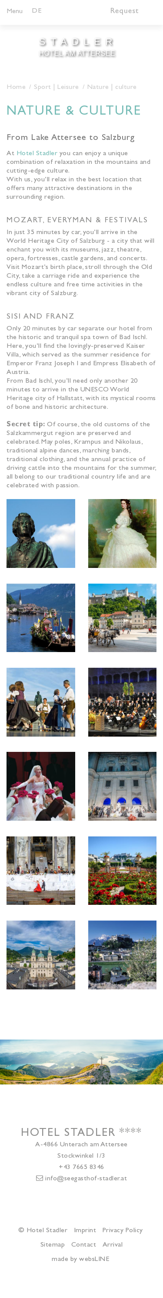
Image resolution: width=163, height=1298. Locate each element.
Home (16, 87)
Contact (83, 1245)
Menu (15, 11)
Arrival (113, 1245)
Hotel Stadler (37, 153)
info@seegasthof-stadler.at (81, 1178)
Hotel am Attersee (77, 46)
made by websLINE (80, 1259)
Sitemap (52, 1245)
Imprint (85, 1230)
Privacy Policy (123, 1230)
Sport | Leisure (56, 87)
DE (36, 11)
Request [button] (124, 12)
